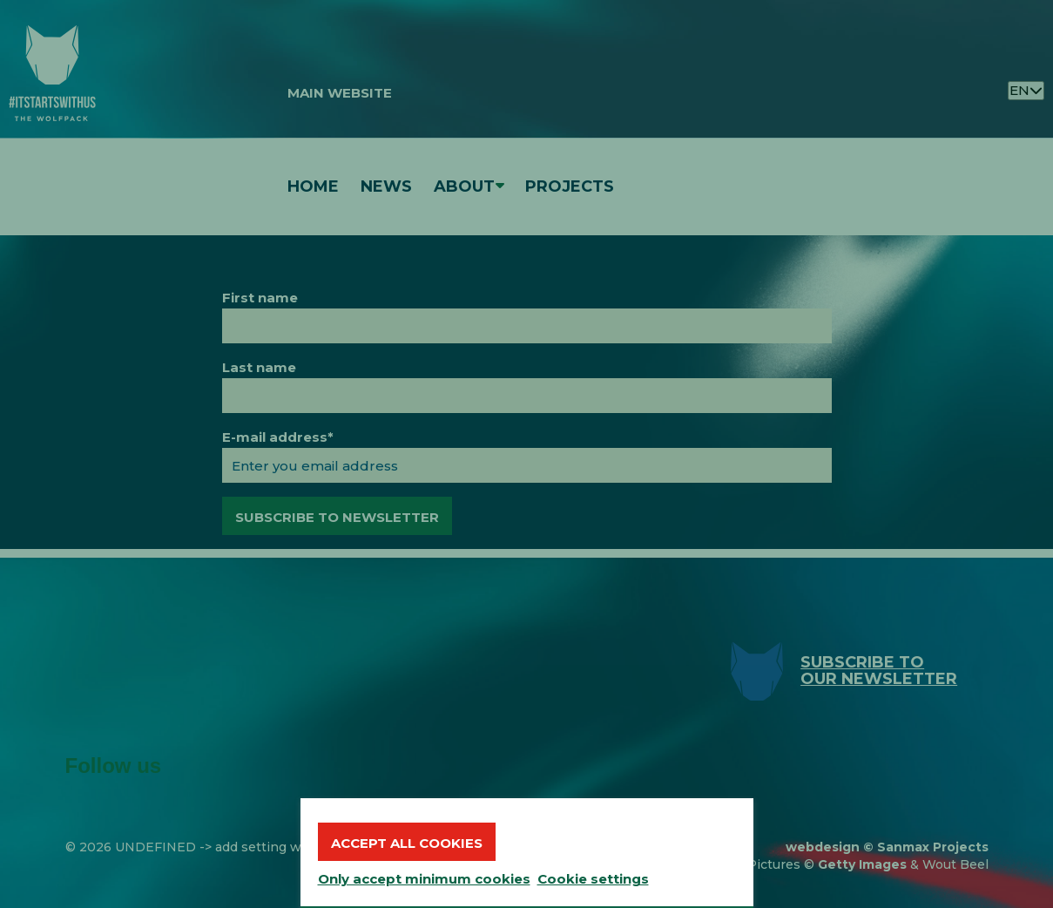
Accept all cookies (407, 843)
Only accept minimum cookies (424, 878)
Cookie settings (593, 879)
